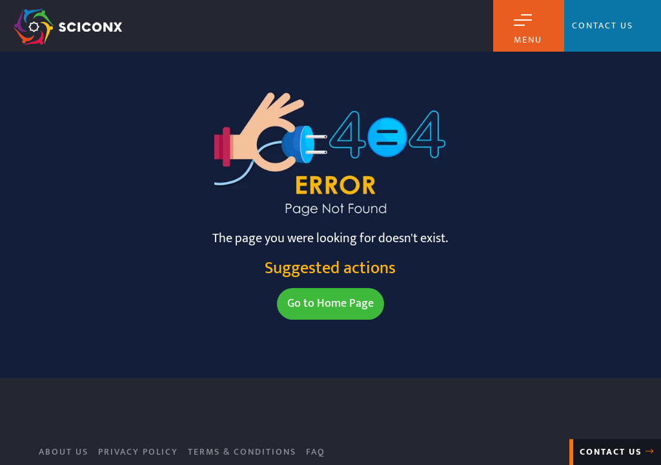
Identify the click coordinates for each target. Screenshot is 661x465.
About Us (63, 451)
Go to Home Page (330, 303)
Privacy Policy (138, 451)
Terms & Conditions (242, 451)
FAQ (315, 451)
